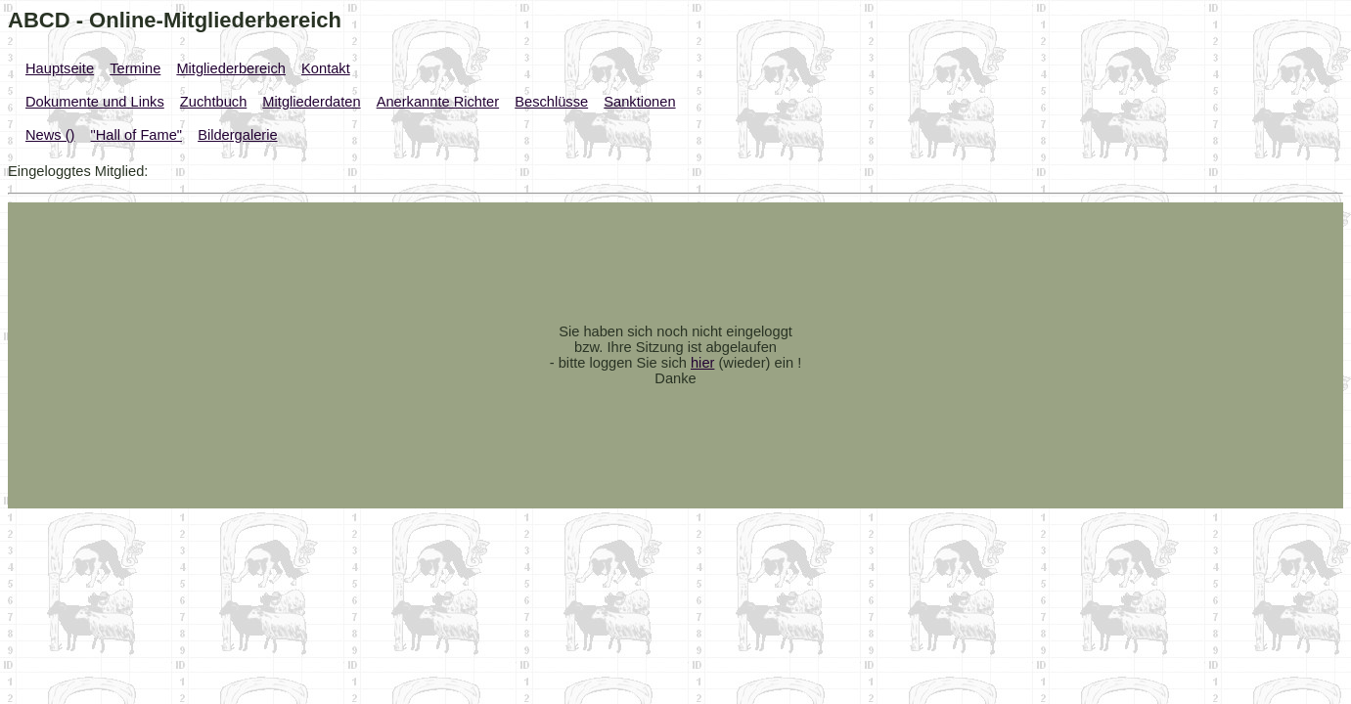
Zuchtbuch (213, 102)
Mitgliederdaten (311, 102)
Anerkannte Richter (438, 102)
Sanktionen (639, 102)
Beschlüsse (551, 102)
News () (49, 135)
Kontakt (325, 68)
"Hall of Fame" (136, 135)
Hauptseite (59, 68)
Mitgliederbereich (231, 68)
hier (702, 363)
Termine (135, 68)
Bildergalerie (237, 135)
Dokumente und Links (94, 102)
